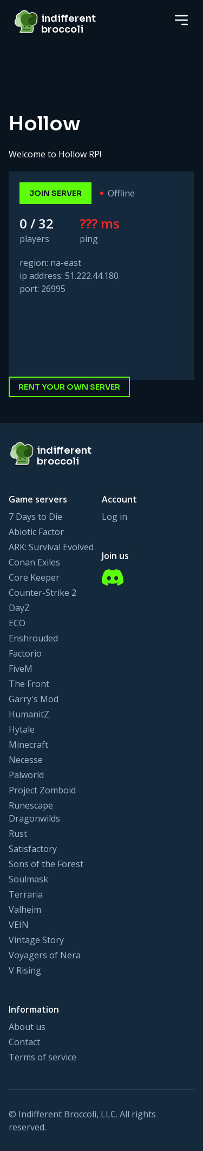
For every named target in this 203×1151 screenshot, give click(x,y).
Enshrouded (33, 638)
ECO (17, 623)
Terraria (26, 894)
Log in (114, 517)
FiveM (20, 669)
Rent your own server (69, 387)
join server (55, 193)
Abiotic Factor (36, 532)
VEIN (19, 925)
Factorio (25, 653)
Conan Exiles (34, 562)
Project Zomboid (42, 790)
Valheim (25, 909)
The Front (29, 684)
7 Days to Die (35, 517)
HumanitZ (29, 714)
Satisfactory (33, 849)
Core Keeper (34, 577)
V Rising (25, 970)
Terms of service (42, 1057)
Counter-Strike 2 (42, 593)
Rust (18, 834)
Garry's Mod (33, 699)
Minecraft (28, 745)
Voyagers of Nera (45, 955)
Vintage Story (36, 940)
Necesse (26, 760)
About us (27, 1027)
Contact (24, 1042)
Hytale (22, 729)
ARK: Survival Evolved (51, 547)
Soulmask (28, 879)
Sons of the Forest (46, 864)
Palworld (26, 775)
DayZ (19, 608)
